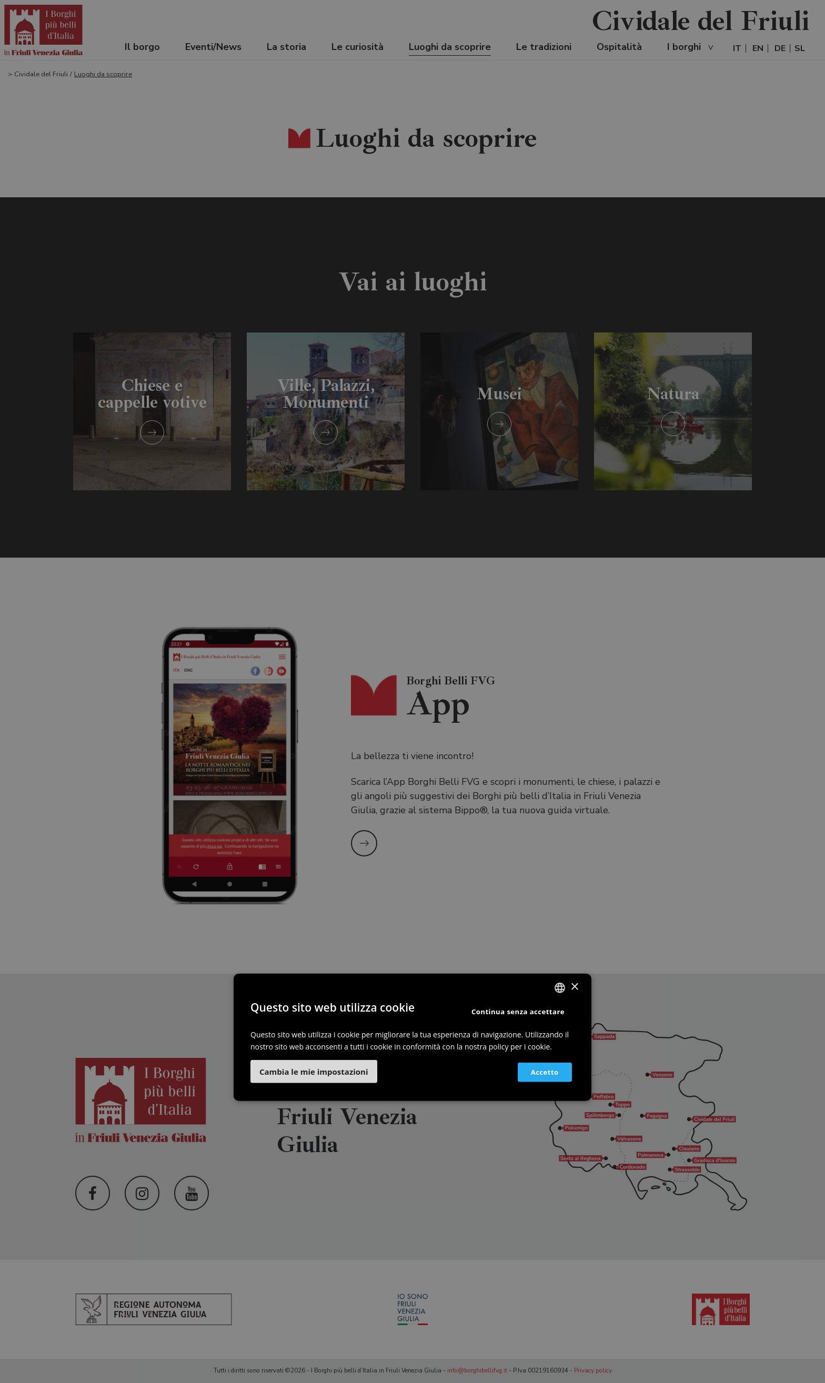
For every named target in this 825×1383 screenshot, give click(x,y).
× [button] (574, 987)
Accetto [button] (540, 1072)
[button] (313, 1071)
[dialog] (412, 691)
